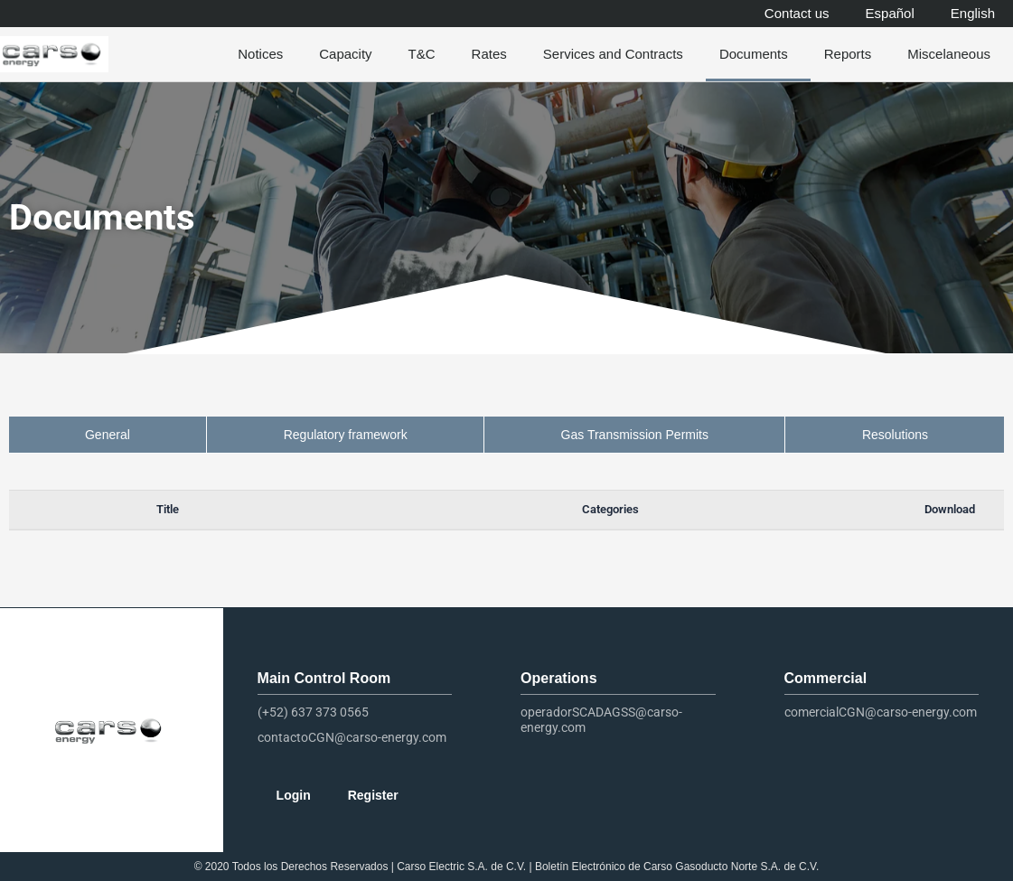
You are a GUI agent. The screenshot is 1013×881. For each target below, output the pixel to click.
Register (373, 795)
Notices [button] (265, 54)
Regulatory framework (346, 434)
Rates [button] (494, 54)
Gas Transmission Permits (634, 434)
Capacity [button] (349, 54)
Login (294, 795)
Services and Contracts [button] (617, 54)
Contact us (797, 13)
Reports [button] (852, 54)
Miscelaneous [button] (953, 54)
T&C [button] (426, 54)
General (107, 434)
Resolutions (895, 434)
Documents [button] (758, 54)
